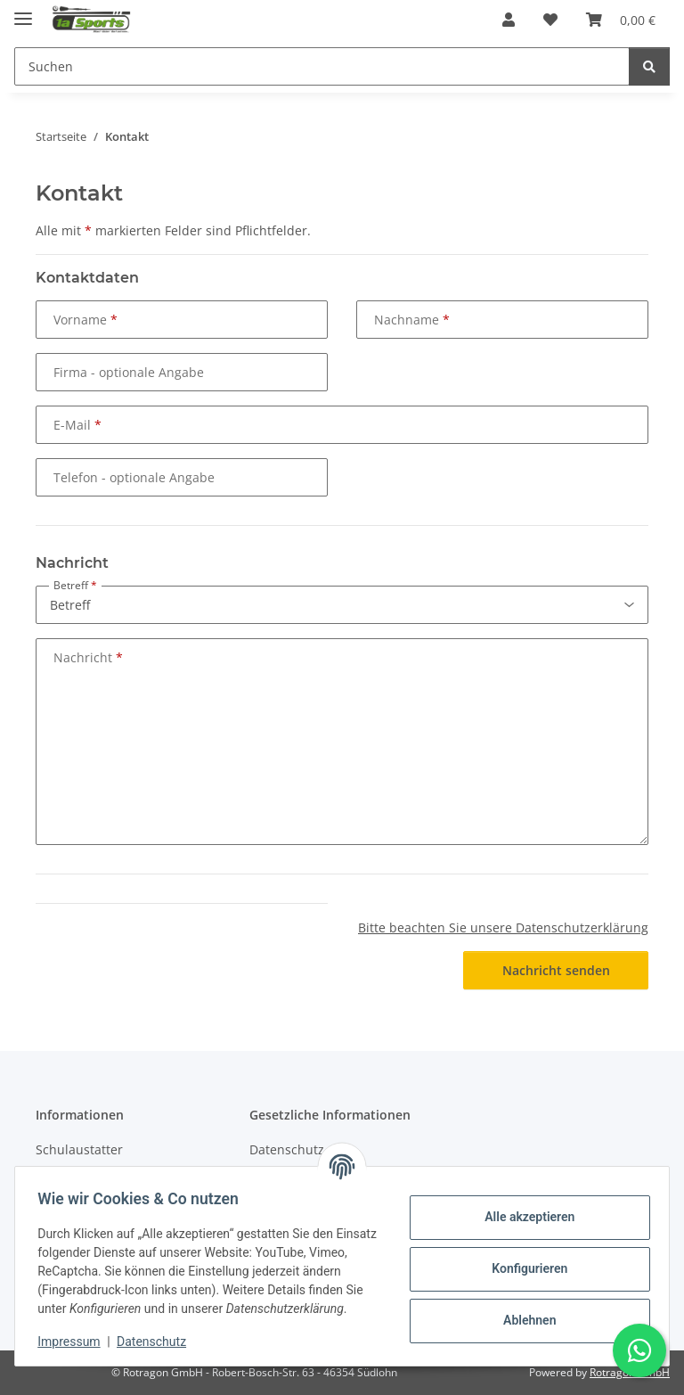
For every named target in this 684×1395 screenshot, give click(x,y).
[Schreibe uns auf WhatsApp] (639, 1350)
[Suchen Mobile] (322, 66)
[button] (508, 19)
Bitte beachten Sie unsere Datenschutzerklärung (503, 927)
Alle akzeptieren (523, 1208)
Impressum (75, 1341)
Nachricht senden (556, 970)
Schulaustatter (79, 1149)
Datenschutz (157, 1341)
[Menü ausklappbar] (23, 11)
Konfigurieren (523, 1259)
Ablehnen (523, 1311)
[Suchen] (649, 66)
